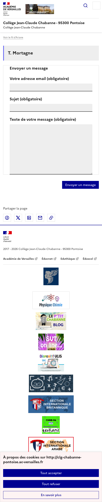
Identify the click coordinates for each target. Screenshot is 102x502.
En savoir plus (51, 495)
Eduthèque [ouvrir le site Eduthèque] (68, 259)
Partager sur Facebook (7, 218)
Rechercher (85, 5)
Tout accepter (51, 473)
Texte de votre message (43, 119)
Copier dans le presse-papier (51, 218)
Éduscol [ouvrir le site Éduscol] (88, 259)
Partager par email (40, 218)
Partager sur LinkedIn (29, 218)
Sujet (26, 99)
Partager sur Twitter (18, 218)
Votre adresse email (39, 79)
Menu (96, 5)
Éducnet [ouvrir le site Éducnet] (47, 259)
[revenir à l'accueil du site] (51, 23)
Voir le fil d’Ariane (13, 37)
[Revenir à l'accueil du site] (7, 236)
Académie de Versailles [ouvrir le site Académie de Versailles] (18, 259)
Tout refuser (51, 484)
